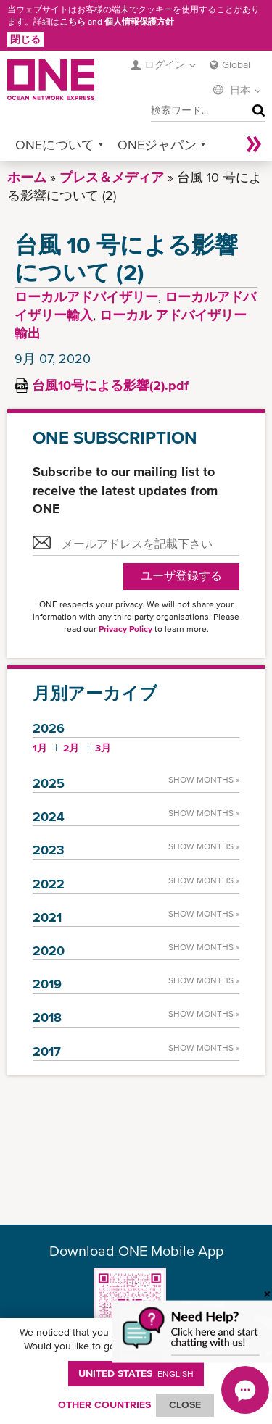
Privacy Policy (125, 629)
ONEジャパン (157, 144)
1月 (40, 748)
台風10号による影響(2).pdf (110, 385)
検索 (255, 111)
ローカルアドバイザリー (86, 296)
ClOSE (185, 1404)
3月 (103, 748)
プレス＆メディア (111, 177)
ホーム (26, 177)
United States (136, 1373)
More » (254, 144)
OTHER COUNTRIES (104, 1404)
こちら (72, 22)
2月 (71, 748)
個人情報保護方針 (139, 22)
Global (236, 64)
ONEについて (54, 144)
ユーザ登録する (181, 576)
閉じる (25, 39)
